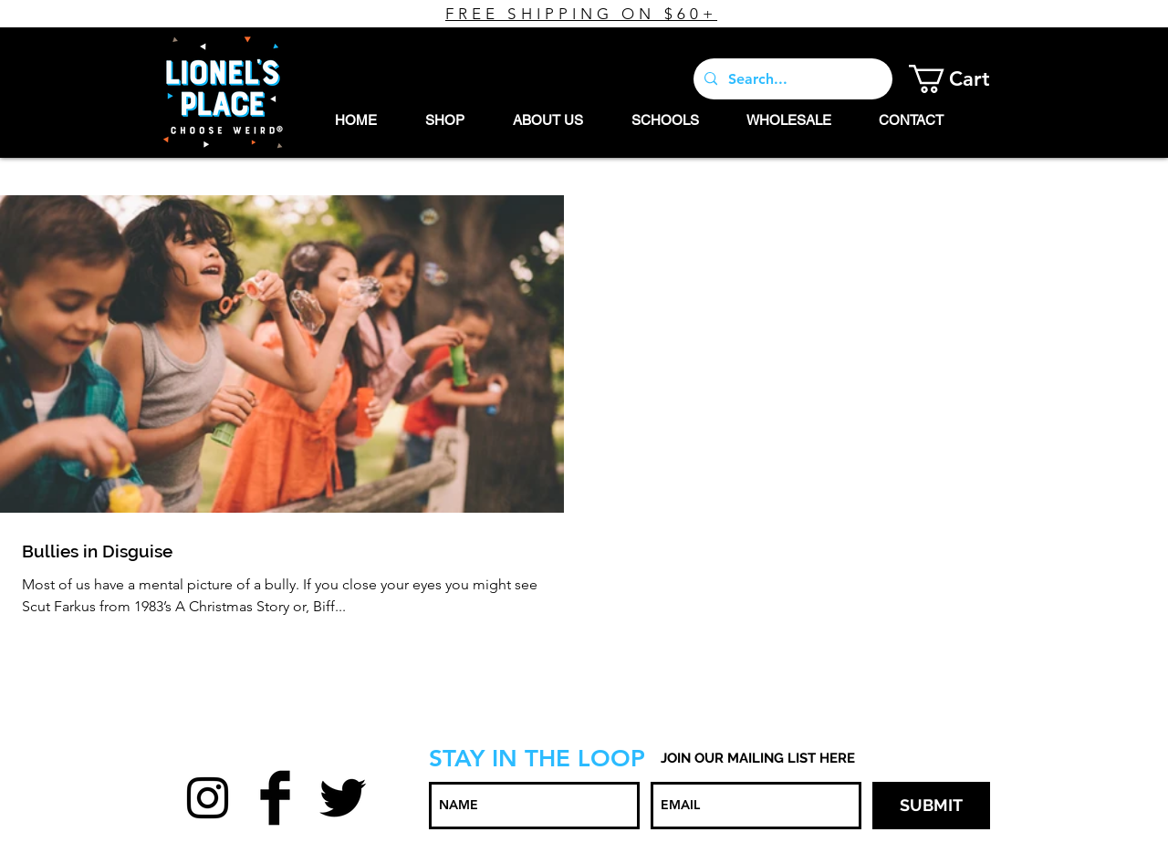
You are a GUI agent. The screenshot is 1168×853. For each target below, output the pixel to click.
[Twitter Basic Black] (342, 798)
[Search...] (791, 78)
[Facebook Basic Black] (275, 798)
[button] (963, 79)
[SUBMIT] (931, 805)
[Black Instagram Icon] (207, 798)
